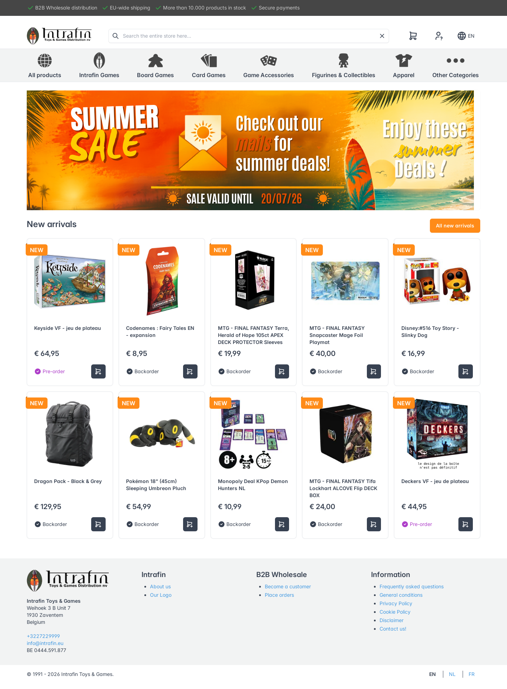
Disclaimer (391, 620)
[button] (99, 65)
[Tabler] (59, 36)
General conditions (401, 595)
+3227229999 (43, 636)
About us (160, 586)
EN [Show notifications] (466, 36)
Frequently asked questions (412, 586)
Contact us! (393, 629)
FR (472, 674)
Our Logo (160, 595)
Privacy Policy (396, 603)
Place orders (279, 595)
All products (44, 65)
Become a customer (288, 586)
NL (452, 674)
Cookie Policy (395, 612)
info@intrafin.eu (45, 643)
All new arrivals (455, 225)
